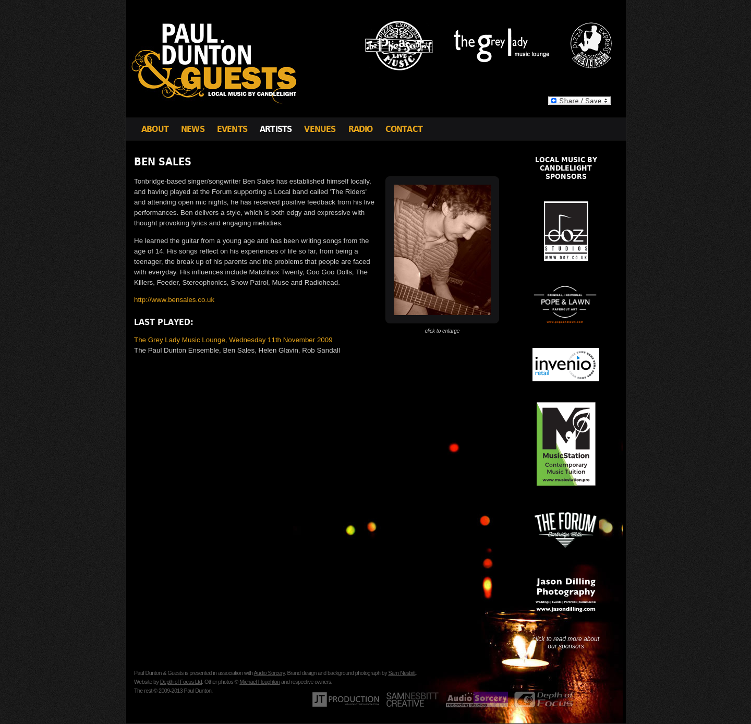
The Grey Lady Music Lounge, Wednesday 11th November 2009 (233, 340)
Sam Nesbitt (401, 673)
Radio (360, 129)
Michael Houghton (259, 682)
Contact (403, 129)
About (154, 129)
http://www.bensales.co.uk (174, 300)
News (192, 129)
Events (232, 129)
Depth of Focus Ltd (181, 682)
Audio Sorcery (268, 673)
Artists (276, 129)
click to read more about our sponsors (565, 642)
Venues (319, 129)
